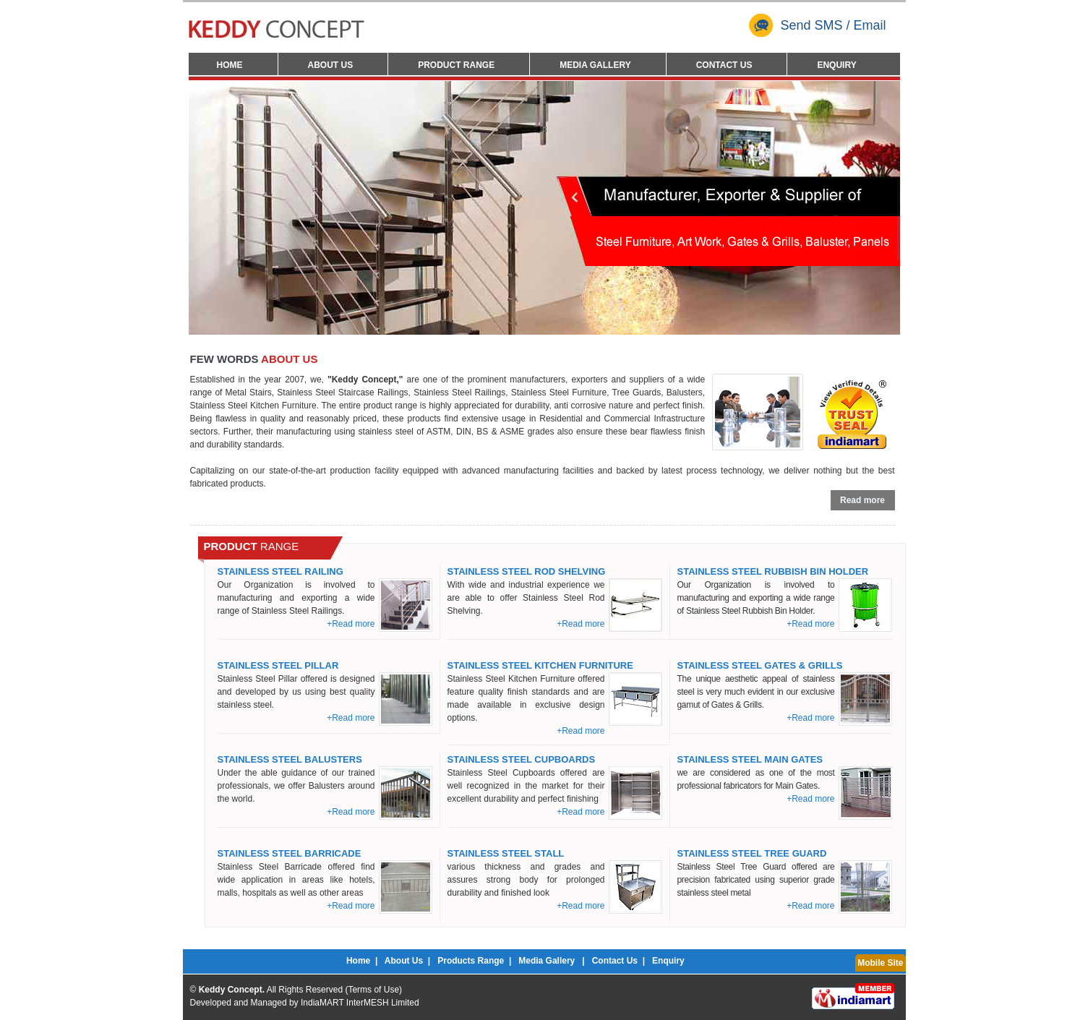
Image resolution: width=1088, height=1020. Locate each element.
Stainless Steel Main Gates (750, 759)
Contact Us (724, 65)
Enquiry (836, 65)
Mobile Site (880, 963)
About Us (331, 65)
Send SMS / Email (817, 25)
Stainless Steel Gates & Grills (760, 665)
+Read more (350, 624)
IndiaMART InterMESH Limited (360, 1003)
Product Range (456, 65)
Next (878, 206)
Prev (210, 206)
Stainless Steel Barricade (289, 853)
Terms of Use (373, 990)
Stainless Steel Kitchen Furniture (540, 665)
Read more (862, 500)
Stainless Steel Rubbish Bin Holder (773, 571)
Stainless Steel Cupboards (521, 759)
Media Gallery (595, 65)
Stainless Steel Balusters (290, 759)
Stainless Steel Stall (506, 853)
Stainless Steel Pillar (278, 665)
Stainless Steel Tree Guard (752, 853)
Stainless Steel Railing (280, 571)
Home (230, 65)
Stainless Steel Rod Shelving (526, 571)
